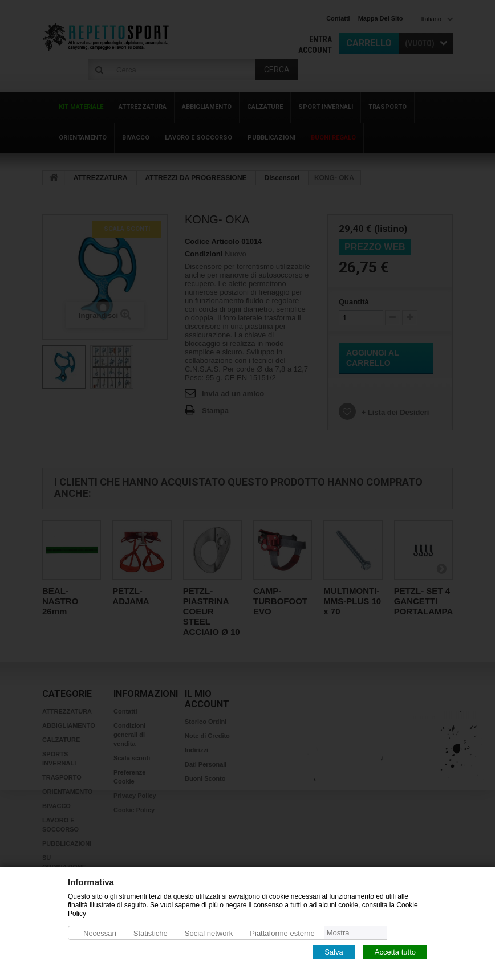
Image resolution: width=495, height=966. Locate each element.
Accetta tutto (395, 951)
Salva (333, 951)
